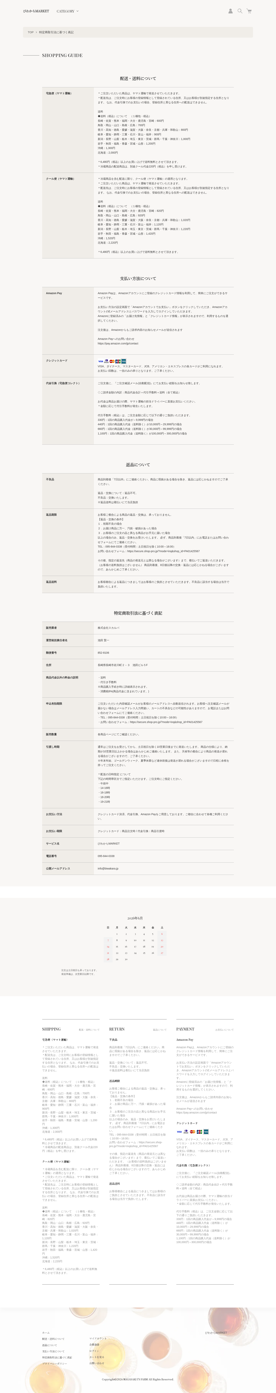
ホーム (46, 1332)
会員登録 (94, 1344)
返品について (49, 1345)
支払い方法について (53, 1351)
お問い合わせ (96, 1363)
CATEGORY (65, 11)
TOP (31, 32)
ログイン (94, 1351)
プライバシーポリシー (54, 1363)
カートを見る (96, 1357)
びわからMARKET (36, 11)
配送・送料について (53, 1339)
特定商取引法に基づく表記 (57, 1357)
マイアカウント (98, 1338)
